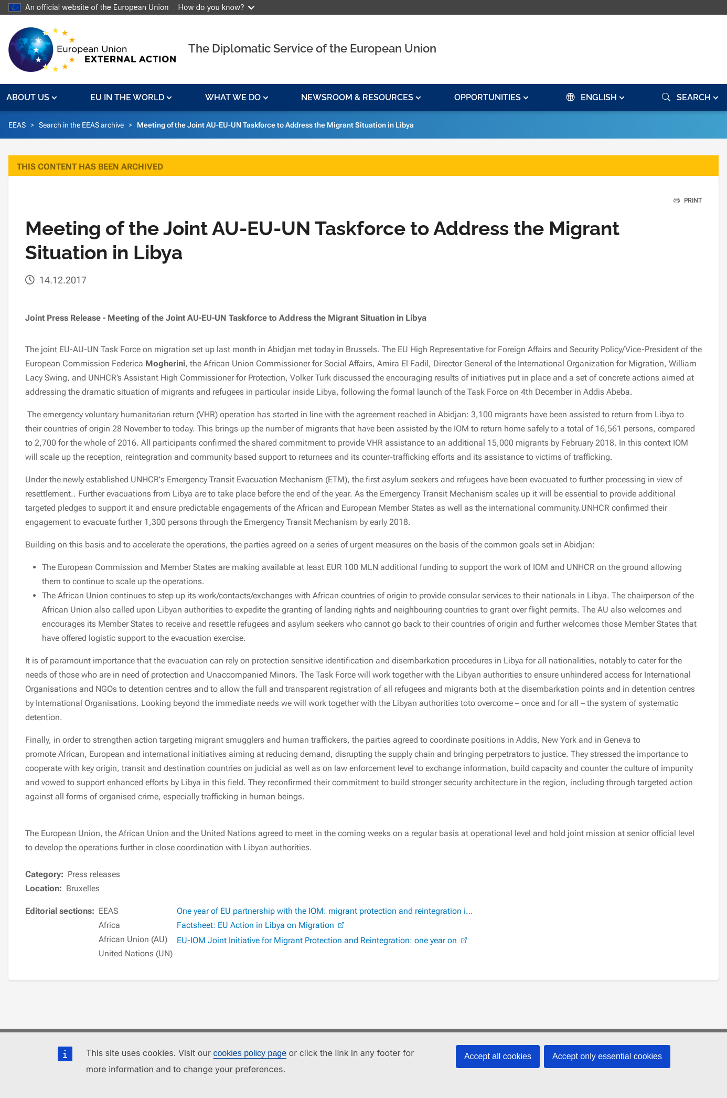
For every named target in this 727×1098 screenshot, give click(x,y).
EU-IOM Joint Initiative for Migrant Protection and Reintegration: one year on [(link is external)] (323, 940)
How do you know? (216, 7)
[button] (33, 97)
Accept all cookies (497, 1056)
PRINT (684, 200)
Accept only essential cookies (607, 1056)
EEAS (17, 125)
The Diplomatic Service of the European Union (312, 48)
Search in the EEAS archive (81, 125)
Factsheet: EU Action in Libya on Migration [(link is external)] (262, 925)
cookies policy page (249, 1053)
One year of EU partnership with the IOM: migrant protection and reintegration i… (325, 911)
